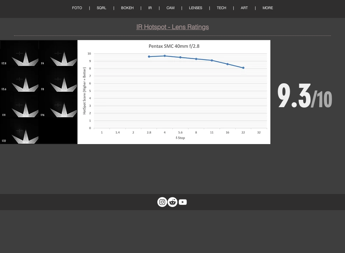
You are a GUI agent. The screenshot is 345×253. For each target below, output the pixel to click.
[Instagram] (162, 202)
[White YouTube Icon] (183, 202)
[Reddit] (172, 202)
